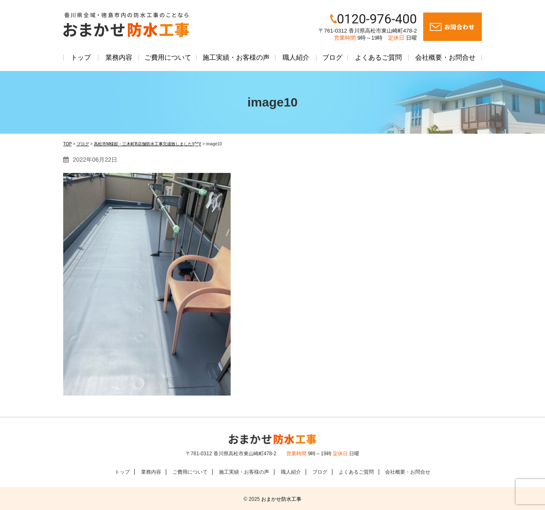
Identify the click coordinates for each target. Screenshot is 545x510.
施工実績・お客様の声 (236, 57)
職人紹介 (296, 57)
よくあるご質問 (378, 57)
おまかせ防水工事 (281, 499)
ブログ (332, 57)
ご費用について (167, 57)
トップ (81, 57)
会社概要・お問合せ (445, 57)
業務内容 (118, 57)
